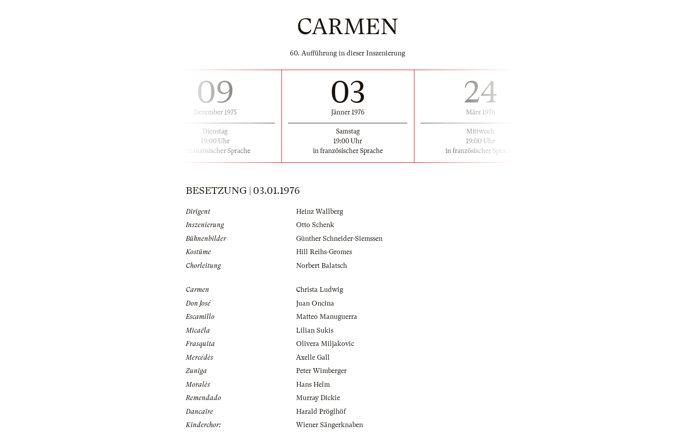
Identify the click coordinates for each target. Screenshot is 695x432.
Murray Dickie (318, 398)
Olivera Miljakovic (325, 344)
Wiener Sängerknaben (329, 425)
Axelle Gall (313, 357)
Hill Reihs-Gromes (324, 252)
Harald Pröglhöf (321, 412)
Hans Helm (313, 385)
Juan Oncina (315, 303)
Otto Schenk (315, 225)
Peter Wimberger (321, 371)
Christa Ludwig (319, 290)
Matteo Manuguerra (326, 317)
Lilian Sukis (314, 330)
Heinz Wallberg (319, 212)
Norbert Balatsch (321, 266)
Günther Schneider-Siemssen (339, 239)
